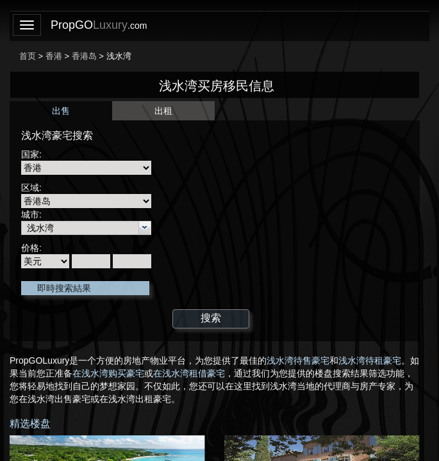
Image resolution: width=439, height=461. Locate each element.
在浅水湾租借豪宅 (189, 373)
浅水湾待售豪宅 (298, 360)
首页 (27, 56)
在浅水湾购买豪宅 (108, 373)
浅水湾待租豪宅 (369, 360)
